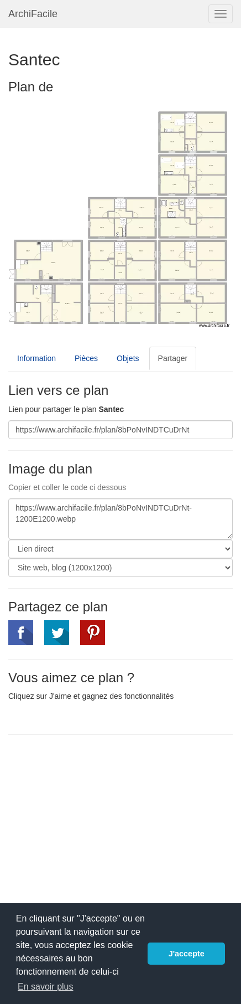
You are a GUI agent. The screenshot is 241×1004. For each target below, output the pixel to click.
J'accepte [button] (187, 953)
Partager (173, 358)
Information (36, 358)
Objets (128, 358)
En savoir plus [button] (46, 986)
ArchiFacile (32, 13)
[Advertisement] (101, 823)
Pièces (86, 358)
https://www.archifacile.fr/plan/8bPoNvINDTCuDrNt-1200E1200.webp (120, 518)
